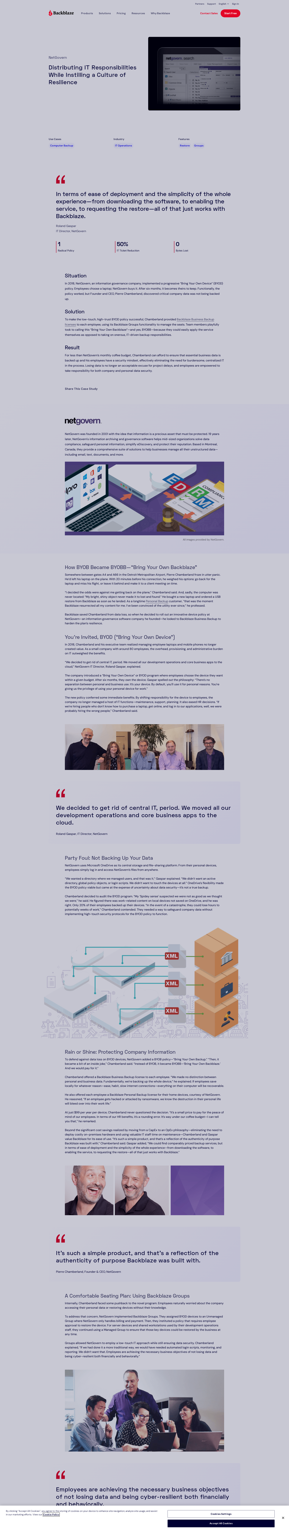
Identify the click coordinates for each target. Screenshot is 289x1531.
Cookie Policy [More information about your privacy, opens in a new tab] (51, 1514)
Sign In (235, 3)
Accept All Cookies (221, 1523)
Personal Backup (157, 601)
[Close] (283, 1518)
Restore (185, 145)
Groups (198, 145)
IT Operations (123, 145)
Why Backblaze (160, 13)
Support (211, 3)
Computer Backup (61, 145)
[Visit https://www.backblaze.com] (61, 13)
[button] (224, 4)
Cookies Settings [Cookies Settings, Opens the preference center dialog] (221, 1514)
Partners (199, 3)
